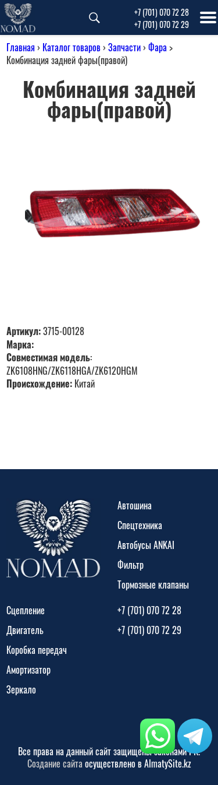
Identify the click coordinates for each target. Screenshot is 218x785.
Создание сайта (55, 763)
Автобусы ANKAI (145, 545)
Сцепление (25, 610)
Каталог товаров (71, 47)
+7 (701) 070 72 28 (161, 12)
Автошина (134, 505)
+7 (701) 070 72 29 (161, 24)
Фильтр (130, 565)
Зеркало (21, 689)
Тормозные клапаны (153, 585)
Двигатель (25, 630)
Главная (20, 47)
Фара (157, 47)
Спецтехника (139, 525)
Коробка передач (36, 650)
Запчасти (124, 47)
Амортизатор (28, 670)
